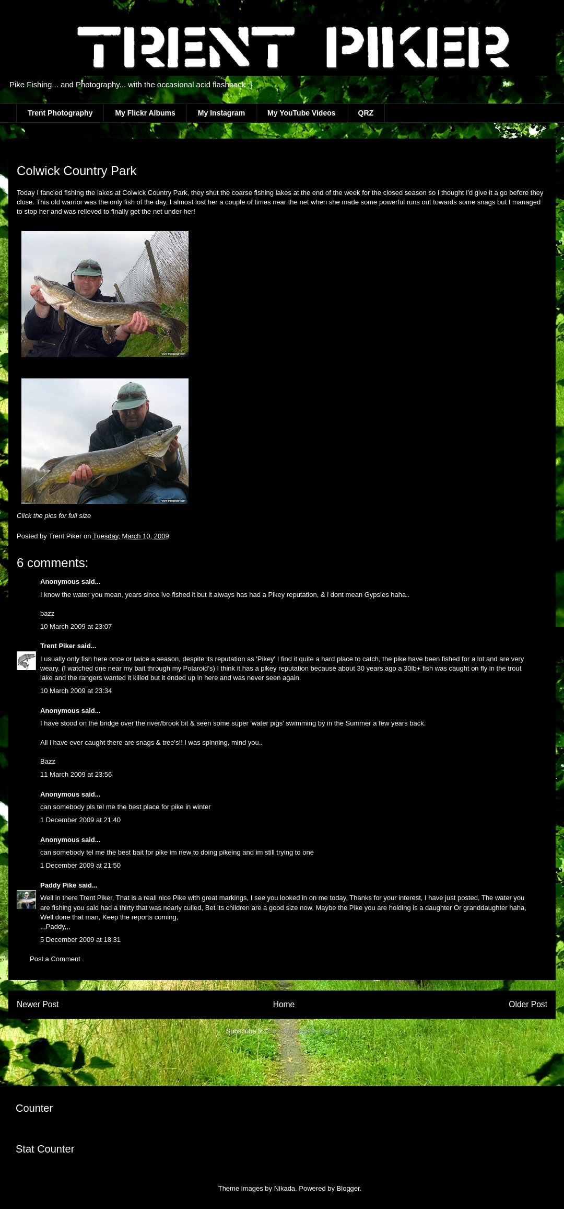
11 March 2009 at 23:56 (76, 774)
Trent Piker (57, 646)
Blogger (348, 1188)
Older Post (528, 1004)
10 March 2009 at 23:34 (76, 691)
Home (284, 1004)
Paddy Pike (58, 885)
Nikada (284, 1188)
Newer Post (38, 1004)
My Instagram (221, 113)
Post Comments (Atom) (302, 1031)
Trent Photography (60, 113)
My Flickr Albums (145, 113)
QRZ (366, 113)
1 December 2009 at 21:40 (80, 820)
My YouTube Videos (301, 113)
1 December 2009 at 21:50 (80, 865)
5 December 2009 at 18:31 (80, 939)
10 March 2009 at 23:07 (76, 626)
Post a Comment (55, 959)
